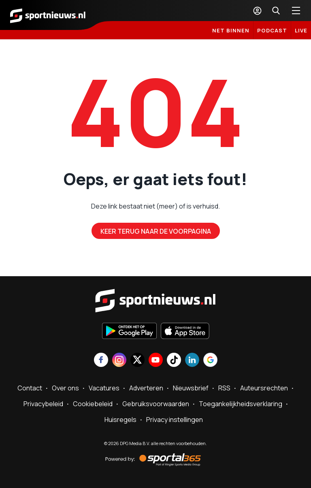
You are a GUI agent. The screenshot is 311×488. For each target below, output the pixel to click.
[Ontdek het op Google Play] (129, 332)
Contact (29, 388)
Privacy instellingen (174, 419)
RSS (224, 388)
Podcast (272, 30)
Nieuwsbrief (191, 388)
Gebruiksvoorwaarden (155, 403)
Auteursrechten (264, 388)
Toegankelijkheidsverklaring (240, 403)
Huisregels (120, 419)
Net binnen (230, 30)
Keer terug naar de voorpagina (155, 231)
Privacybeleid (43, 403)
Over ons (65, 388)
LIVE (301, 30)
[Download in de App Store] (185, 332)
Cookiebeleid (93, 403)
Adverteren (146, 388)
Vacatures (104, 388)
